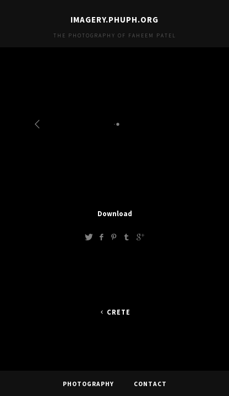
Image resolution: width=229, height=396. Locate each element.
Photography (88, 382)
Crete (114, 312)
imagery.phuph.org (114, 19)
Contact (150, 382)
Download (114, 213)
